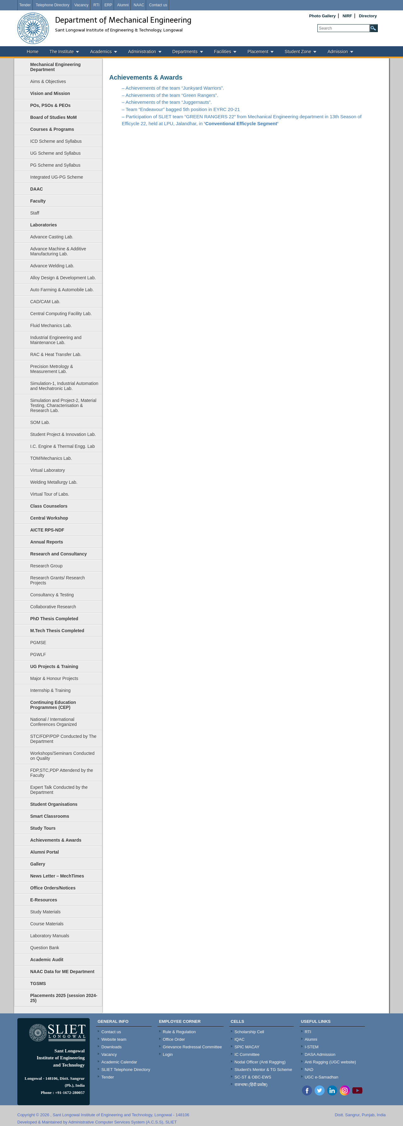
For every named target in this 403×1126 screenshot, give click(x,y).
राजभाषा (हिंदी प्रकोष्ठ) (251, 1084)
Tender (25, 5)
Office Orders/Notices (53, 887)
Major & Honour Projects (54, 678)
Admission (337, 51)
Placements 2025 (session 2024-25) (63, 998)
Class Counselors (48, 506)
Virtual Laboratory (47, 470)
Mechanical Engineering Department (55, 67)
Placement (257, 51)
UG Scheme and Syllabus (55, 153)
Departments (185, 51)
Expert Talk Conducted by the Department (59, 790)
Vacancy (81, 5)
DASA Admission (320, 1054)
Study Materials (45, 911)
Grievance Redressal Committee (192, 1047)
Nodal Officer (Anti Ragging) (260, 1062)
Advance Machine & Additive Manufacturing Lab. (58, 251)
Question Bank (44, 947)
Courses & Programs (52, 129)
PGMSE (38, 642)
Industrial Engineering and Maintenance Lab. (56, 340)
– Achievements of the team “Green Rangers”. (170, 95)
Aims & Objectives (48, 81)
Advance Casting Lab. (51, 236)
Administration (142, 51)
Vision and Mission (50, 93)
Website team (113, 1039)
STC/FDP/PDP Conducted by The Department (63, 739)
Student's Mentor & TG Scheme (263, 1069)
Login (168, 1054)
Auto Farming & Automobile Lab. (62, 289)
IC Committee (247, 1054)
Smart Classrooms (49, 816)
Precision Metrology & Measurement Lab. (51, 369)
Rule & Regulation (179, 1031)
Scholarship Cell (249, 1031)
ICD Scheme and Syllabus (56, 141)
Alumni (123, 5)
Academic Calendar (119, 1062)
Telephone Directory (52, 5)
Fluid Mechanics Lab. (51, 325)
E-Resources (43, 899)
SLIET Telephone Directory (125, 1069)
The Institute (61, 51)
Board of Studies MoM (53, 117)
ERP (108, 5)
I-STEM (312, 1047)
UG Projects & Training (54, 666)
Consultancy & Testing (52, 594)
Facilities (222, 51)
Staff (34, 212)
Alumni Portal (44, 852)
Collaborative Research (53, 606)
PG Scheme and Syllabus (55, 165)
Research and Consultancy (58, 553)
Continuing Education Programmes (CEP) (53, 705)
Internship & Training (50, 690)
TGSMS (38, 983)
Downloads (111, 1047)
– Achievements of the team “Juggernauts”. (167, 102)
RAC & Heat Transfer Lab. (56, 354)
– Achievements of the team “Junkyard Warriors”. (173, 88)
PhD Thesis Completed (54, 618)
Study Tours (43, 828)
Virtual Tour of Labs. (49, 494)
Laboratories (43, 224)
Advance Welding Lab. (52, 265)
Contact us (158, 5)
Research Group (46, 565)
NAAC (138, 5)
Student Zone (298, 51)
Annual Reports (46, 541)
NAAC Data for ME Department (62, 971)
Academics (100, 51)
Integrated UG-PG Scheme (56, 177)
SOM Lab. (40, 422)
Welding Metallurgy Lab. (53, 482)
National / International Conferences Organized (53, 722)
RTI (96, 5)
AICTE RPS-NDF (47, 529)
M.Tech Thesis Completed (57, 630)
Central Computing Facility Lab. (61, 313)
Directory (368, 16)
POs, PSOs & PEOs (50, 105)
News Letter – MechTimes (57, 875)
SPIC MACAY (247, 1047)
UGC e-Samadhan (321, 1077)
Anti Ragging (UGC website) (330, 1062)
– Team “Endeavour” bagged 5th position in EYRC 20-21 (181, 109)
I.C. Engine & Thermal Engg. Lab (62, 446)
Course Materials (47, 923)
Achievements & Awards (56, 840)
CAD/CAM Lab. (45, 301)
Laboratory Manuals (49, 935)
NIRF (347, 16)
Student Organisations (53, 804)
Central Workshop (49, 518)
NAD (309, 1069)
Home (32, 51)
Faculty (38, 200)
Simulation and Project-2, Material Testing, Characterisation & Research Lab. (63, 405)
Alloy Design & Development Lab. (63, 277)
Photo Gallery (322, 16)
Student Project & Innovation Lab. (63, 434)
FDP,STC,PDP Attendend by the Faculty (61, 773)
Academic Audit (46, 959)
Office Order (174, 1039)
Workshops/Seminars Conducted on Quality (62, 756)
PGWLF (38, 654)
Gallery (37, 864)
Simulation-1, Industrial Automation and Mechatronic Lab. (64, 386)
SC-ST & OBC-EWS (253, 1077)
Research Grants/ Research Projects (57, 580)
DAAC (36, 189)
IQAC (240, 1039)
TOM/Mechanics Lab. (51, 458)
